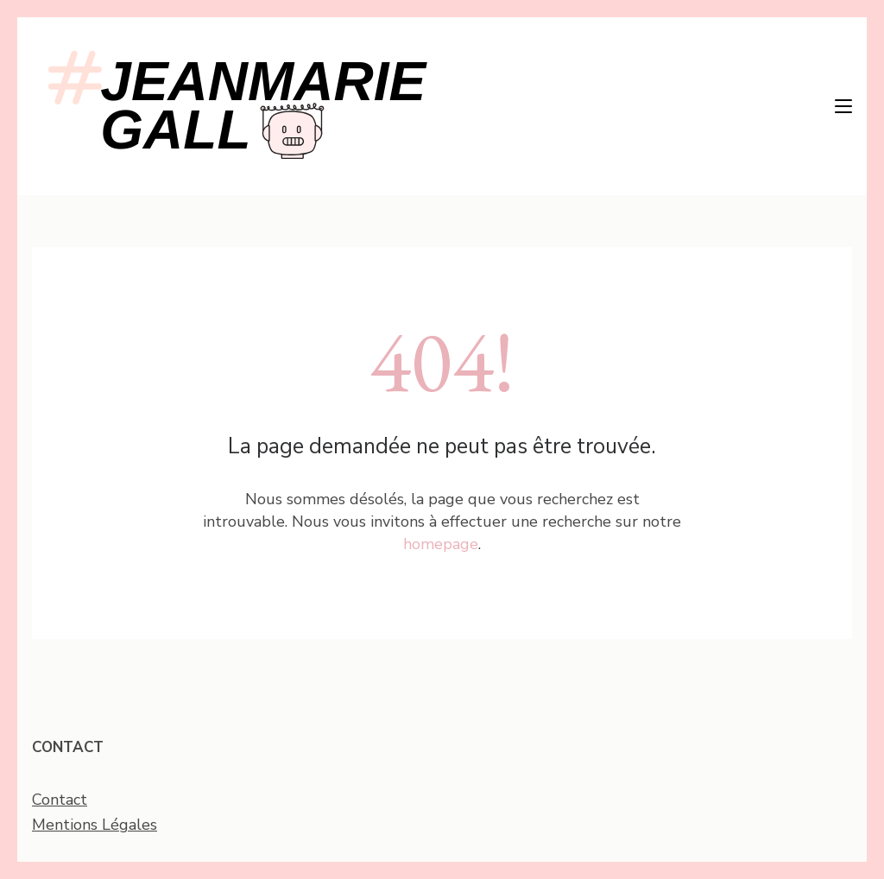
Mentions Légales (94, 824)
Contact (59, 799)
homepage (440, 544)
